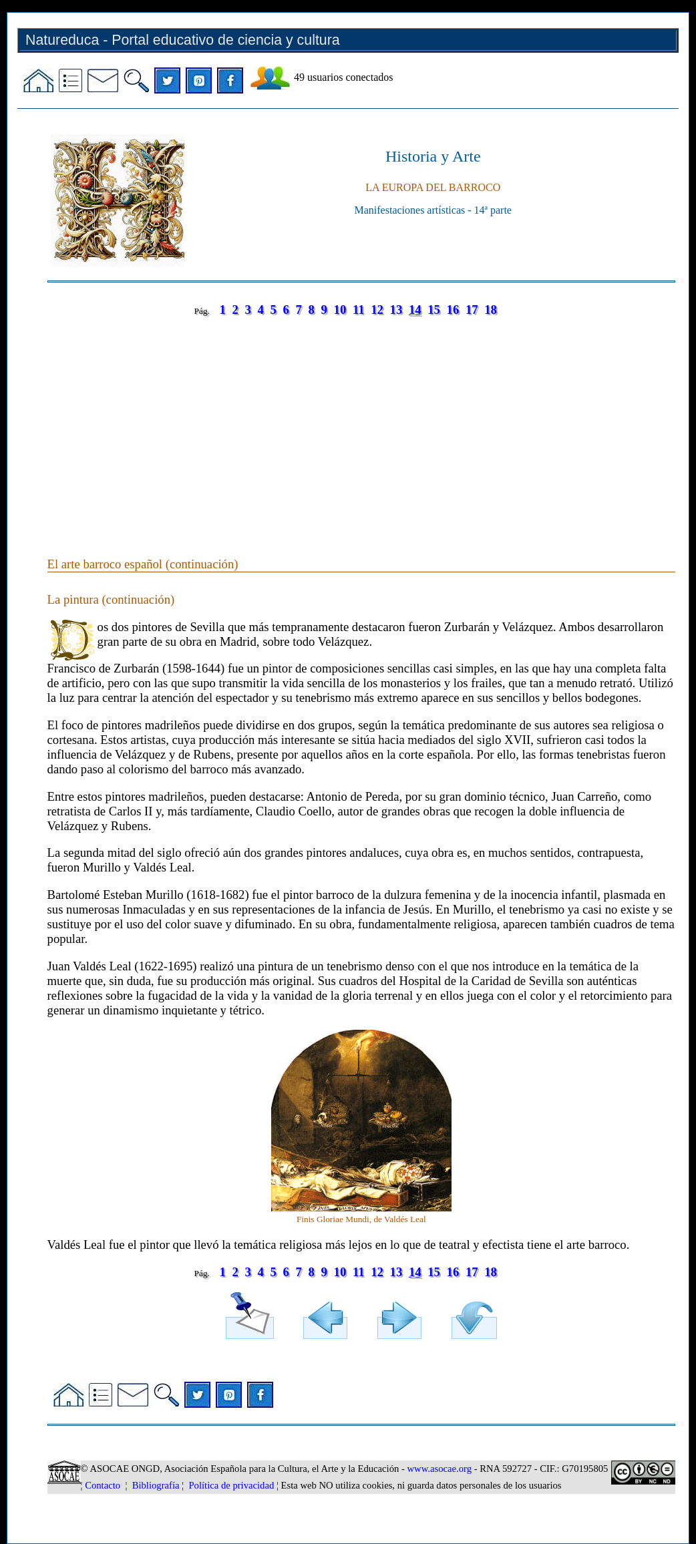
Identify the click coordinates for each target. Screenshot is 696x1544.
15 (433, 310)
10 (340, 310)
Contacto (102, 1485)
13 (396, 310)
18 (490, 310)
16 (453, 310)
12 (377, 310)
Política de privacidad (231, 1485)
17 (472, 310)
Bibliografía (156, 1485)
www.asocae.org (439, 1468)
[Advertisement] (361, 423)
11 (359, 310)
